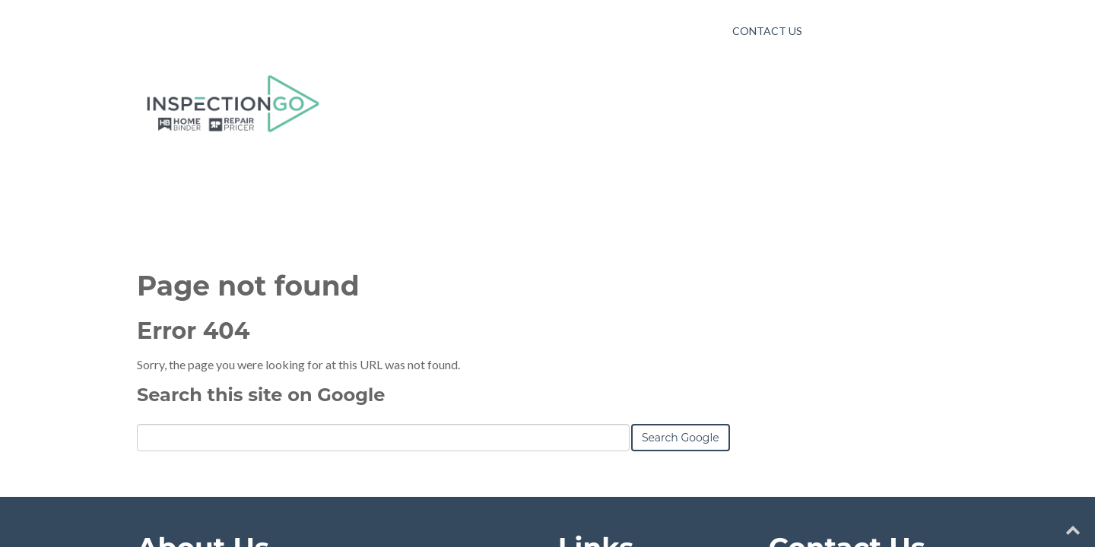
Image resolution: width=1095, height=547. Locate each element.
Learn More (167, 435)
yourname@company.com (855, 365)
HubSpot (303, 500)
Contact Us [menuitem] (767, 30)
